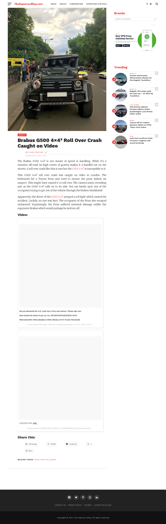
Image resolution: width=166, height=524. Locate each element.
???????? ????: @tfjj (28, 423)
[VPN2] (135, 56)
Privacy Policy (75, 505)
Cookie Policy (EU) (102, 505)
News (53, 4)
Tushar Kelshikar (35, 152)
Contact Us (60, 505)
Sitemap (88, 505)
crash (36, 460)
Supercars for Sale (96, 4)
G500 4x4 (44, 460)
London (52, 460)
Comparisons (76, 4)
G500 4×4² (78, 168)
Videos (63, 4)
